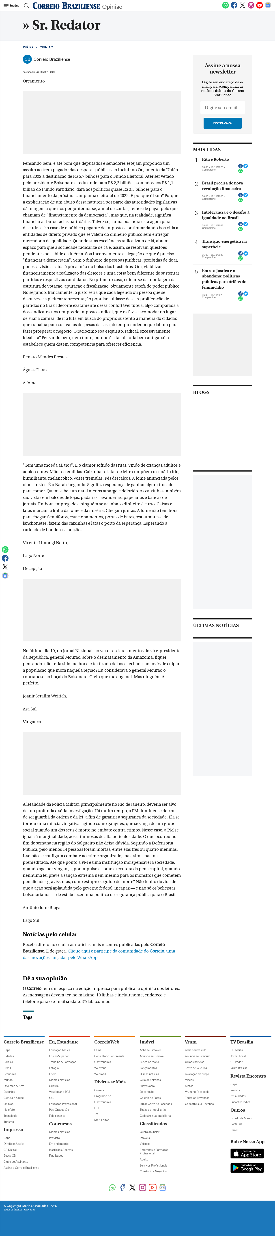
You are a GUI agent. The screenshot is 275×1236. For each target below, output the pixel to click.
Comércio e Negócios (153, 1171)
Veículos (145, 1143)
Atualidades (238, 1096)
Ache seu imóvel (150, 1050)
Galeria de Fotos (150, 1098)
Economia (10, 1074)
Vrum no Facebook (197, 1091)
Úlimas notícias (149, 1074)
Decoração (147, 1091)
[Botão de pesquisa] (25, 5)
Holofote (9, 1109)
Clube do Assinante (16, 1161)
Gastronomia (102, 1062)
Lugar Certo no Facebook (156, 1104)
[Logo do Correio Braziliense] (66, 5)
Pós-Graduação (59, 1109)
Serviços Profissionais (153, 1165)
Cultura (54, 1086)
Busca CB (10, 1155)
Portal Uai (236, 1124)
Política (8, 1062)
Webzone (100, 1068)
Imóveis (145, 1138)
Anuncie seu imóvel (152, 1056)
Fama (97, 1050)
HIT (96, 1108)
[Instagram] (251, 7)
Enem (52, 1074)
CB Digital (10, 1150)
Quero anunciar (149, 1132)
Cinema (99, 1090)
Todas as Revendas (197, 1098)
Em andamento (59, 1143)
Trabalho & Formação (62, 1062)
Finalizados (56, 1155)
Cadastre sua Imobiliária (155, 1115)
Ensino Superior (59, 1056)
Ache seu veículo (195, 1050)
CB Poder (236, 1062)
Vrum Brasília (238, 1068)
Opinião (112, 6)
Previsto (54, 1138)
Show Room (147, 1086)
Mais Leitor (101, 1120)
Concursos (60, 1123)
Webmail (100, 1074)
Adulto (144, 1159)
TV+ (97, 1114)
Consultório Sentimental (109, 1056)
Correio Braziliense (24, 1042)
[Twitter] (242, 7)
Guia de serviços (150, 1080)
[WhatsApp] (225, 7)
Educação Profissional (63, 1104)
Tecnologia (10, 1115)
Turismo (9, 1121)
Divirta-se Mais (110, 1081)
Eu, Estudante (63, 1042)
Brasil (7, 1068)
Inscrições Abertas (61, 1150)
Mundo (8, 1080)
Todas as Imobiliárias (153, 1109)
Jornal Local (238, 1056)
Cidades (9, 1056)
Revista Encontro (248, 1076)
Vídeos (189, 1080)
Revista (235, 1090)
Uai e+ (234, 1130)
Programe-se (102, 1096)
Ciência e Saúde (14, 1098)
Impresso (13, 1129)
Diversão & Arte (14, 1086)
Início (28, 47)
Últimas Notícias (59, 1080)
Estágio (54, 1068)
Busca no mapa (149, 1062)
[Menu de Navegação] (12, 5)
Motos (189, 1086)
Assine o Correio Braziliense (21, 1167)
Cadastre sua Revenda (199, 1104)
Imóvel (147, 1042)
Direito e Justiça (14, 1143)
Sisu (51, 1098)
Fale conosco (57, 1115)
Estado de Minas (241, 1118)
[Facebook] (234, 7)
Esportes (9, 1091)
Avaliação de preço (197, 1074)
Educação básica (59, 1050)
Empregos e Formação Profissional (154, 1151)
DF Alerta (236, 1050)
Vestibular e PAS (59, 1091)
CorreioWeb (106, 1042)
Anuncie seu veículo (197, 1056)
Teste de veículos (196, 1068)
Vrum (191, 1042)
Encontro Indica (240, 1102)
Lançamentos (148, 1068)
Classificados (153, 1123)
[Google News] (268, 7)
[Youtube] (259, 7)
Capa (7, 1050)
